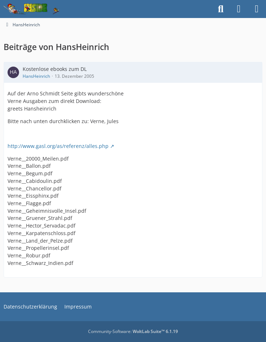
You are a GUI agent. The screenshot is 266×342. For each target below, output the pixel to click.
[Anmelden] (238, 9)
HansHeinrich (36, 76)
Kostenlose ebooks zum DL (55, 69)
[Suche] (221, 9)
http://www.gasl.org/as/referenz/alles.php (58, 146)
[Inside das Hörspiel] (31, 9)
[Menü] (256, 9)
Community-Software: (133, 331)
